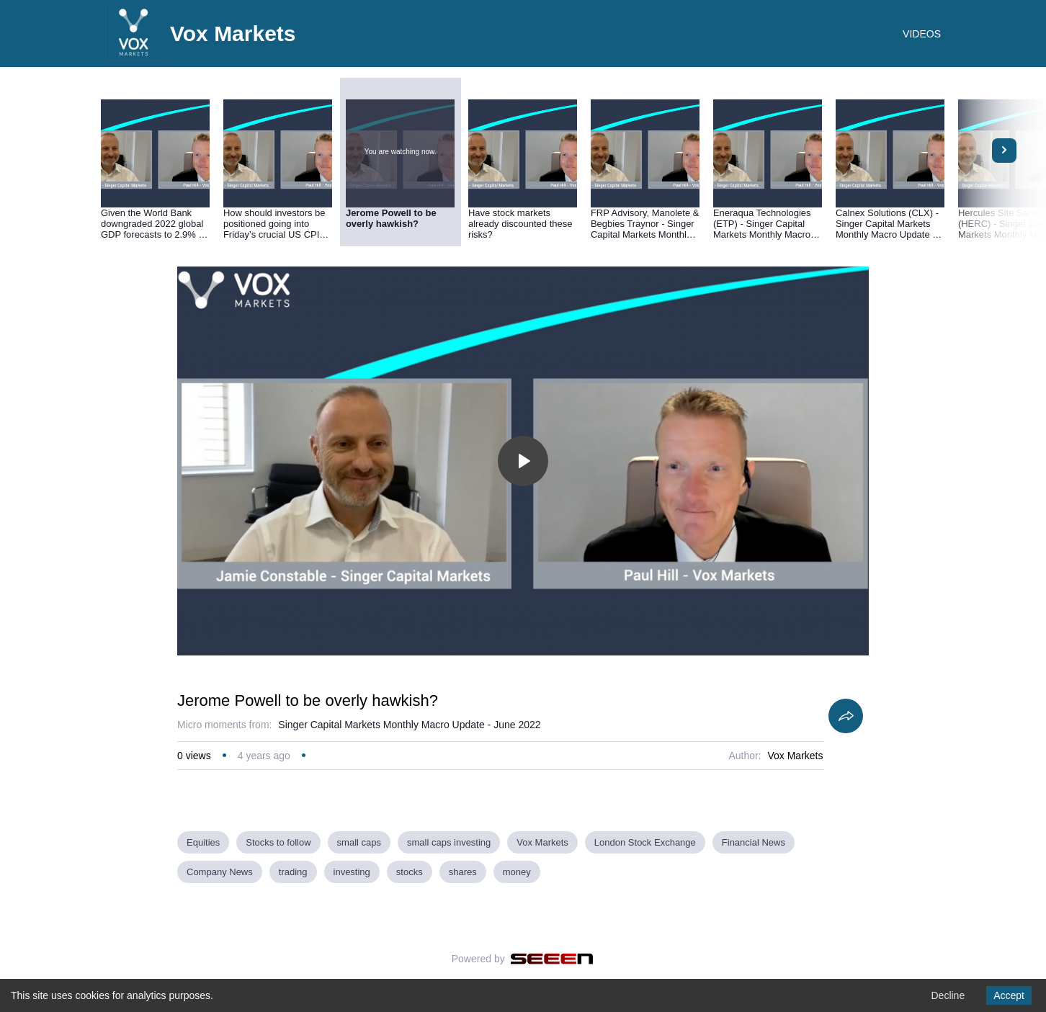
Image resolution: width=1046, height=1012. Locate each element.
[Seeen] (552, 958)
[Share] (845, 716)
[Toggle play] (523, 461)
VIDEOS (922, 34)
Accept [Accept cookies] (1008, 995)
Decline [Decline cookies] (948, 995)
